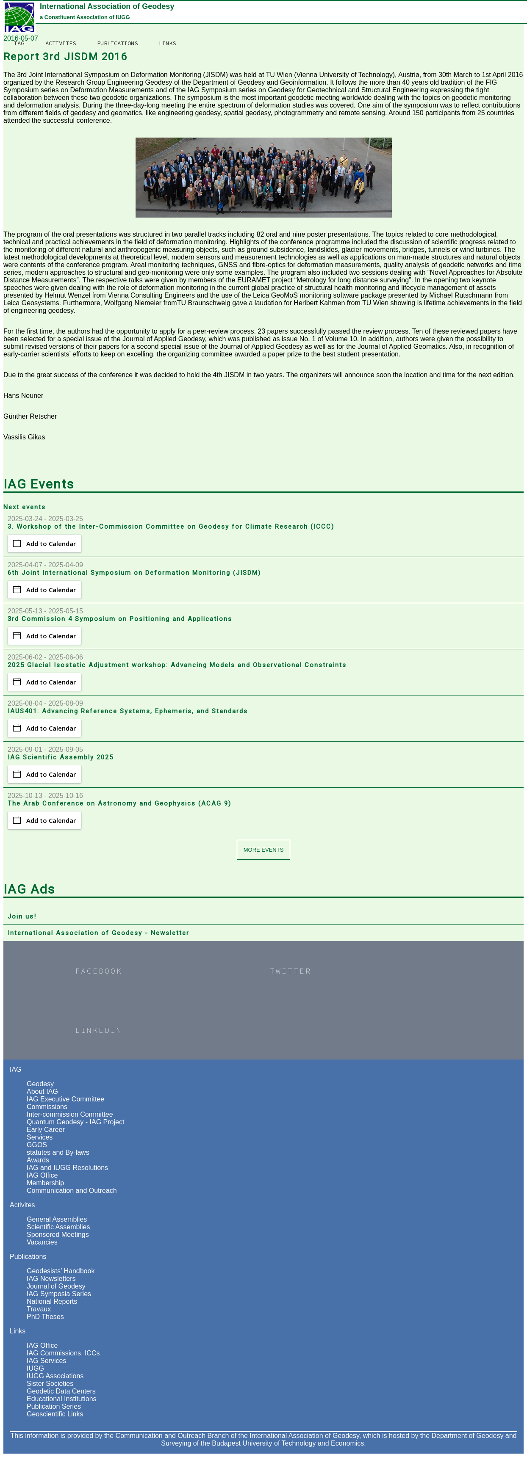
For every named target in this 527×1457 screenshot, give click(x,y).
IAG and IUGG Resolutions (67, 1167)
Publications (304, 11)
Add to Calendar (44, 543)
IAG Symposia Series (59, 1293)
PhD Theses (45, 1316)
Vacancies (42, 1242)
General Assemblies (57, 1219)
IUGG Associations (55, 1376)
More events (264, 850)
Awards (38, 1160)
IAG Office (42, 1175)
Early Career (46, 1129)
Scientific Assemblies (58, 1227)
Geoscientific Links (55, 1414)
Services (40, 1137)
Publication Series (54, 1406)
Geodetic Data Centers (61, 1391)
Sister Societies (50, 1383)
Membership (45, 1183)
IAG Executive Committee (65, 1099)
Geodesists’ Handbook (60, 1271)
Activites (247, 11)
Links (354, 11)
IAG (206, 11)
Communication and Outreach (72, 1190)
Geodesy (40, 1083)
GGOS (37, 1144)
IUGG (35, 1368)
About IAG (42, 1091)
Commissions (47, 1106)
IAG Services (46, 1360)
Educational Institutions (62, 1398)
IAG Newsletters (51, 1278)
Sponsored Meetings (58, 1234)
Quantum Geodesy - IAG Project (75, 1122)
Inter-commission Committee (70, 1114)
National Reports (52, 1301)
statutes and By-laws (58, 1152)
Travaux (39, 1309)
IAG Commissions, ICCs (63, 1353)
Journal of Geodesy (56, 1286)
